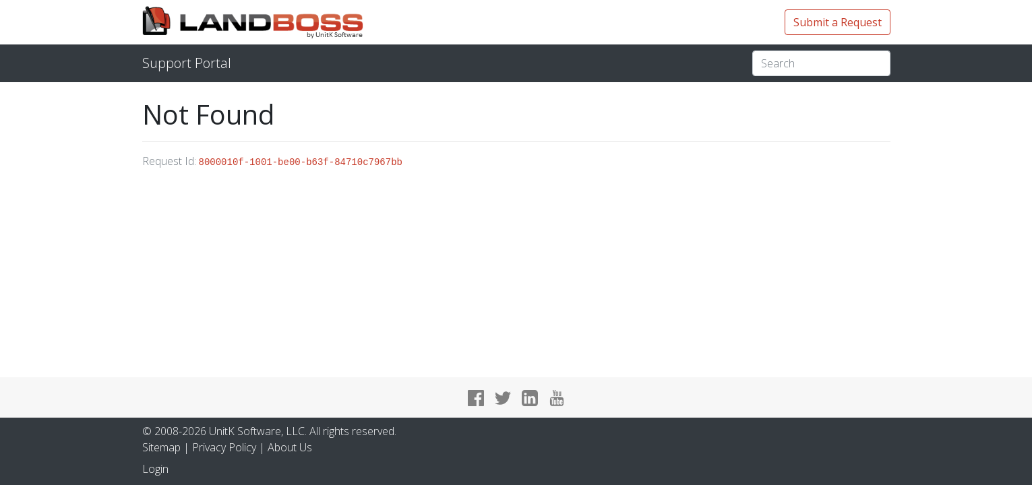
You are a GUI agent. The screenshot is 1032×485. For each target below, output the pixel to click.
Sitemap (161, 447)
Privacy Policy (224, 447)
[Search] (821, 63)
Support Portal (186, 63)
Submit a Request (837, 22)
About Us (290, 447)
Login (155, 468)
